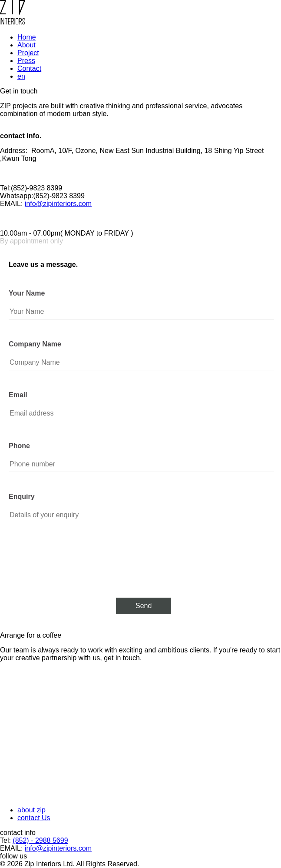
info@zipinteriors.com (58, 203)
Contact (29, 68)
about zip (31, 810)
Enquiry (22, 496)
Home (26, 37)
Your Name (27, 293)
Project (28, 53)
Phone (19, 445)
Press (26, 60)
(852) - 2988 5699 (40, 840)
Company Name (35, 344)
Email (18, 395)
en (21, 76)
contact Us (33, 817)
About (26, 45)
